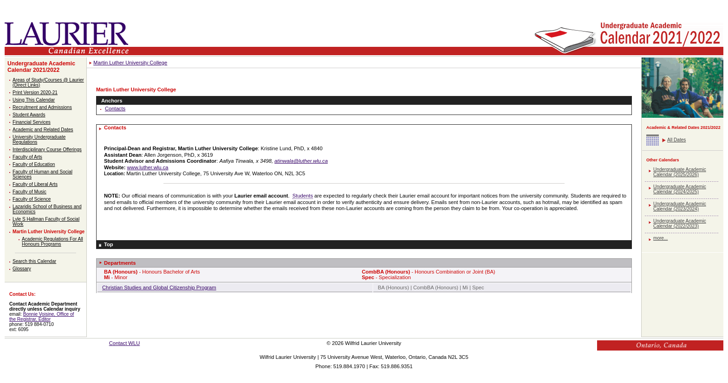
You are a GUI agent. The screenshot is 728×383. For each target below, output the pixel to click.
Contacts (115, 108)
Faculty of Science (32, 199)
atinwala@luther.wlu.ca (301, 161)
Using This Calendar (34, 99)
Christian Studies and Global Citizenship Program (159, 287)
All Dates (676, 139)
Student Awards (29, 114)
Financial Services (32, 122)
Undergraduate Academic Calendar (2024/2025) (679, 189)
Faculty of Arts (27, 157)
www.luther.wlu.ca (148, 167)
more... (660, 238)
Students (302, 195)
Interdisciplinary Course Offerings (47, 149)
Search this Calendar (34, 261)
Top (108, 244)
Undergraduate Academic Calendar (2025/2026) (679, 172)
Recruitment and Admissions (42, 107)
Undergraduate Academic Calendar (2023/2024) (679, 206)
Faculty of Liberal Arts (35, 184)
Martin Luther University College (48, 231)
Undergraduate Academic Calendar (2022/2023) (679, 223)
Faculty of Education (34, 164)
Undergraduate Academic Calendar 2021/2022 (41, 66)
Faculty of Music (29, 191)
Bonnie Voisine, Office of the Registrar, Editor (41, 317)
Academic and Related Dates (43, 129)
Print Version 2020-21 (35, 92)
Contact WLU (124, 343)
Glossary (22, 268)
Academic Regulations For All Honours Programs (52, 241)
